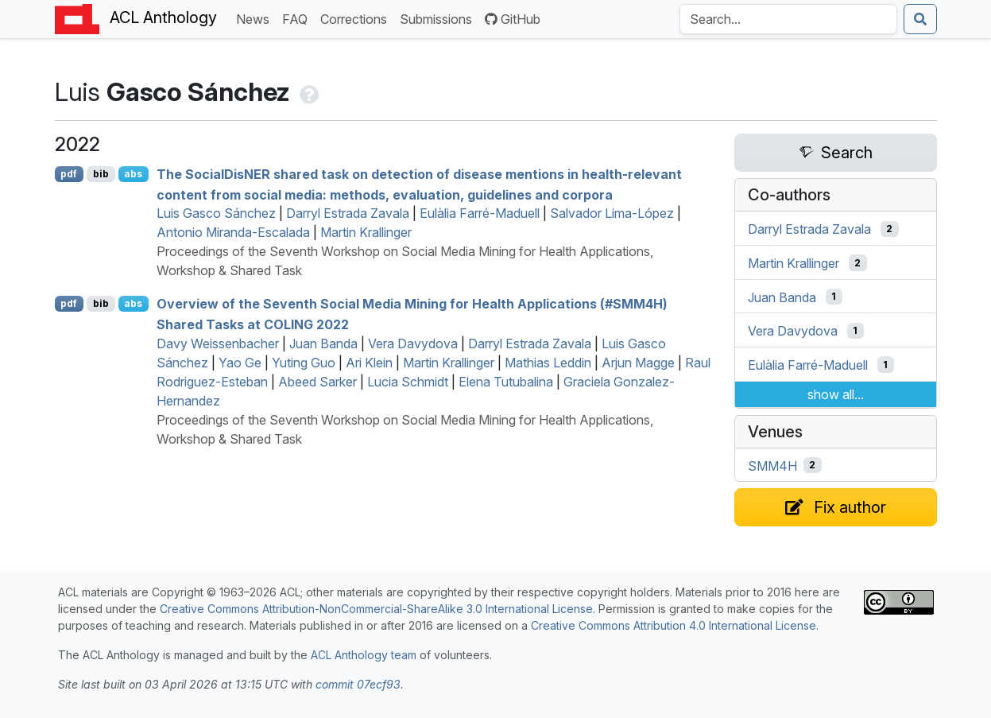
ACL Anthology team (363, 655)
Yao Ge (240, 363)
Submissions (439, 18)
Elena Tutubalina (506, 382)
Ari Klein (369, 363)
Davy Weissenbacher (218, 343)
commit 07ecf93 (358, 684)
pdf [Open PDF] (68, 174)
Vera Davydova (413, 343)
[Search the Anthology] (788, 19)
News (256, 18)
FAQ (298, 18)
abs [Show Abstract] (133, 174)
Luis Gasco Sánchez (216, 213)
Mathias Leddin (548, 363)
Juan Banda (323, 343)
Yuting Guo (303, 363)
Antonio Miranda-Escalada (233, 232)
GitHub (512, 19)
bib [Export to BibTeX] (101, 174)
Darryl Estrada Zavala (347, 213)
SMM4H (772, 465)
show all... (835, 394)
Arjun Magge (638, 363)
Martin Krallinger (366, 232)
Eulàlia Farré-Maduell (480, 213)
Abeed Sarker (317, 382)
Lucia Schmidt (407, 382)
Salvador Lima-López (612, 213)
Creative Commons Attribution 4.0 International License (673, 625)
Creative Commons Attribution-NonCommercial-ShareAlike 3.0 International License (376, 608)
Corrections (356, 18)
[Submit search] (920, 19)
